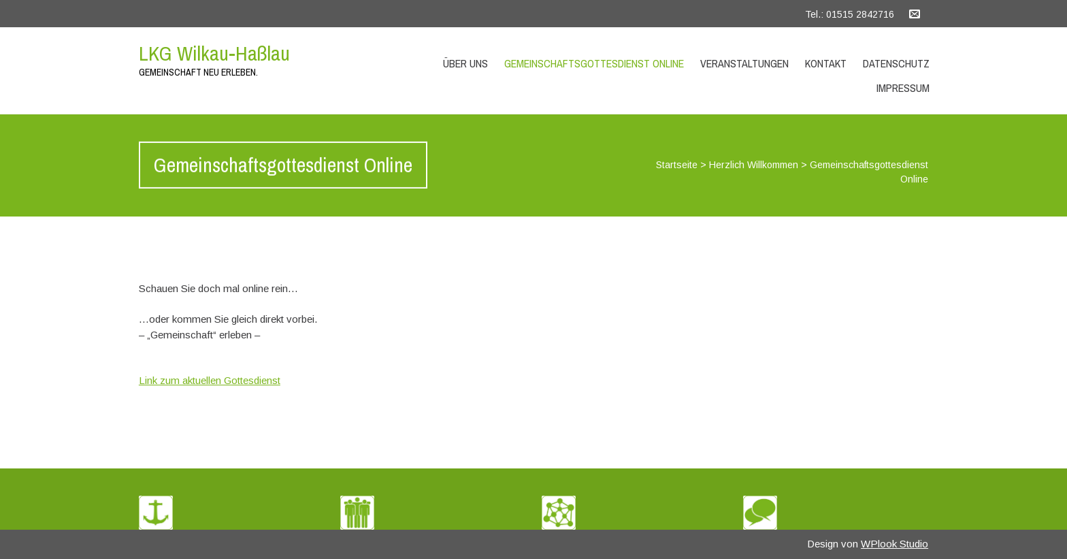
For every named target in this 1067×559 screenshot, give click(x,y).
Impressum (903, 87)
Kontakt (826, 63)
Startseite (676, 164)
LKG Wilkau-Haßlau (214, 53)
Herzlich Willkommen (753, 164)
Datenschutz (896, 63)
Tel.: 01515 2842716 (849, 14)
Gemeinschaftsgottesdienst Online (594, 63)
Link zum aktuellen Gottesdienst (209, 380)
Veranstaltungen (744, 63)
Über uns (465, 63)
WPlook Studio (894, 543)
